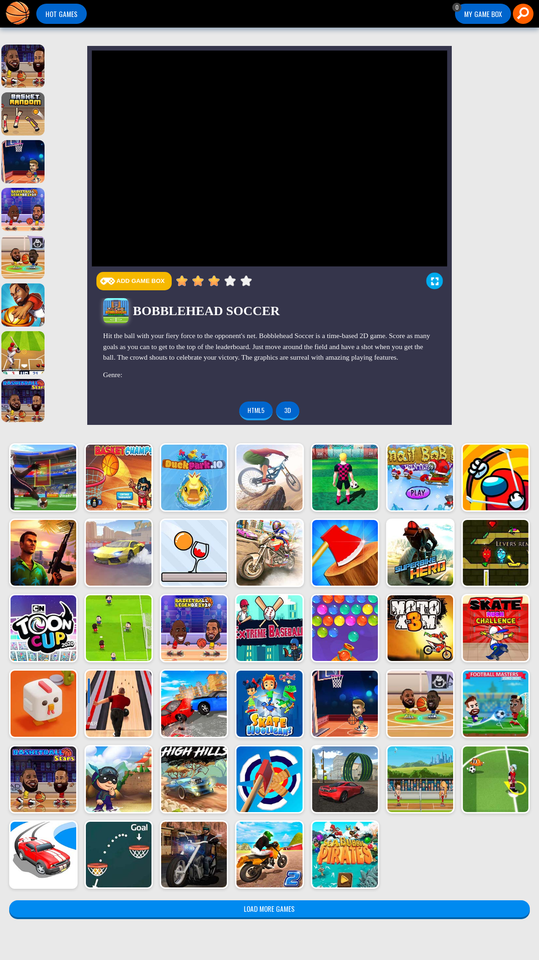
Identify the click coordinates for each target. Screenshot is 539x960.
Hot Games (61, 14)
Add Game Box (141, 280)
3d (287, 410)
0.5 (178, 281)
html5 (255, 410)
